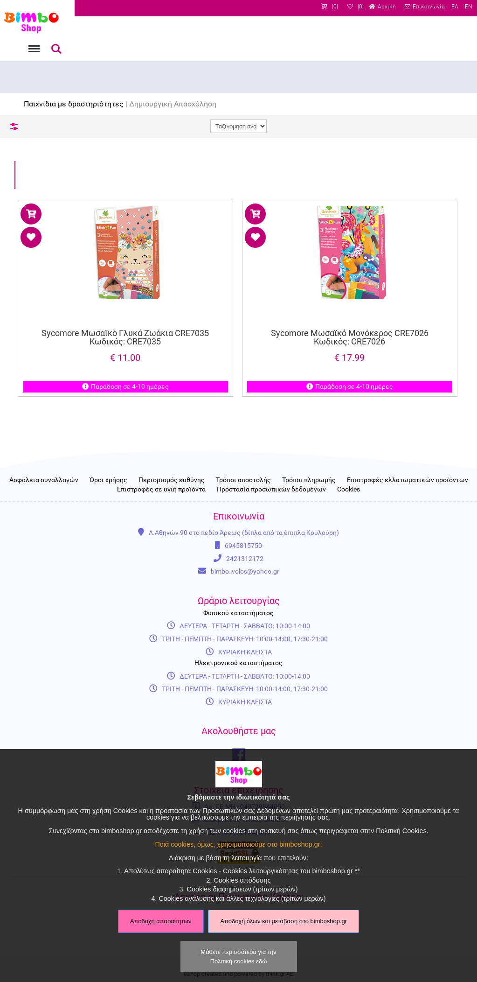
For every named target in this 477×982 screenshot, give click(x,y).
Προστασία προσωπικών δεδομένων (271, 489)
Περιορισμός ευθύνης (171, 480)
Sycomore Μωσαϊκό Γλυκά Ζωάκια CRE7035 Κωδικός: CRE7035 (125, 337)
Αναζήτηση (56, 49)
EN (468, 6)
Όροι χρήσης (108, 480)
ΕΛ (454, 6)
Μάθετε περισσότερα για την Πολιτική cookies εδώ (238, 956)
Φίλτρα (14, 126)
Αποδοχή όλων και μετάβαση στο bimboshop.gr (283, 921)
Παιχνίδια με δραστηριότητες (74, 103)
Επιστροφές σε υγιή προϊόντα (161, 489)
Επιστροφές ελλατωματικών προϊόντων (407, 480)
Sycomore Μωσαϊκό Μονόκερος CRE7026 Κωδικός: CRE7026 (350, 337)
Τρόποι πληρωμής (309, 480)
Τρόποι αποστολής (243, 480)
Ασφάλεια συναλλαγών (43, 480)
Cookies (348, 489)
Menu (33, 44)
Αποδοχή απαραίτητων (161, 921)
